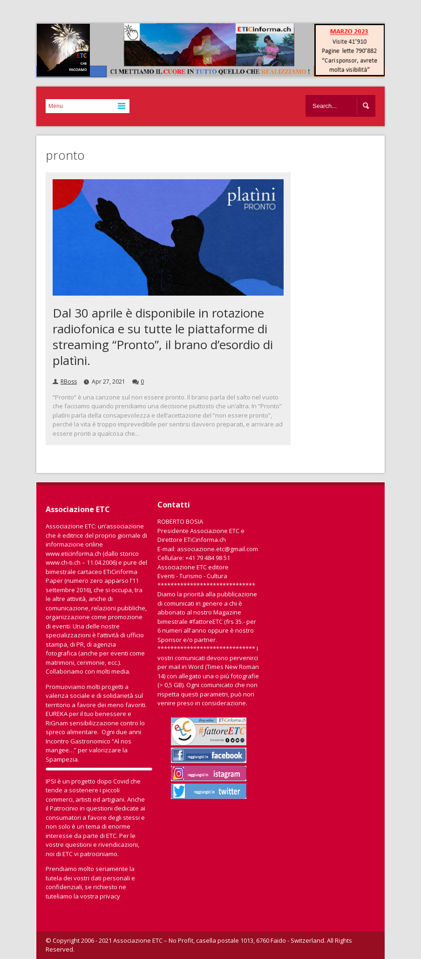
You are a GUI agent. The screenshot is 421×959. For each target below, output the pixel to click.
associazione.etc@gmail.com (217, 549)
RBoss (69, 381)
